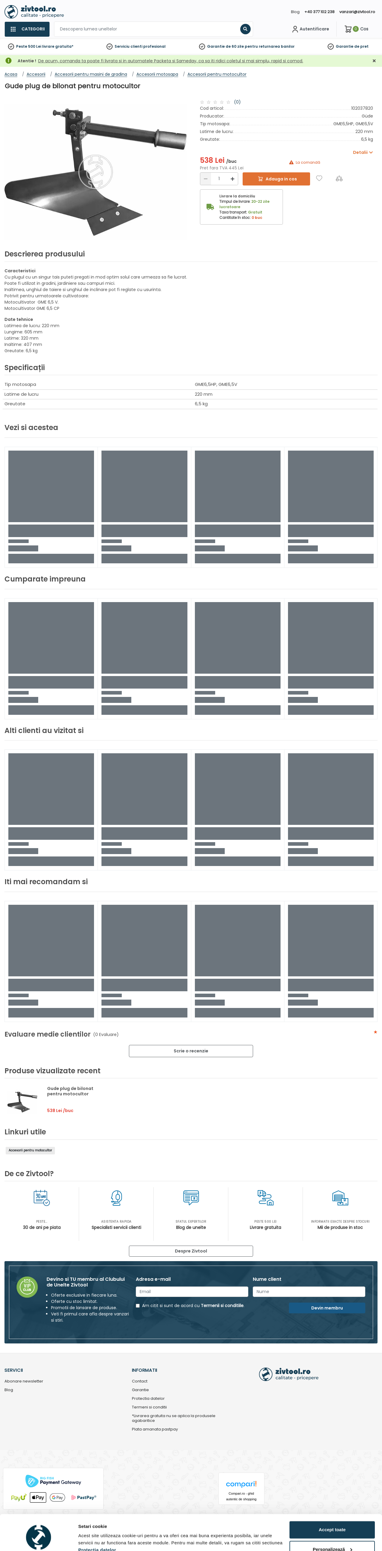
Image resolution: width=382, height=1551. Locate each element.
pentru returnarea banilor (270, 46)
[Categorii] (27, 29)
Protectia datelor (148, 1398)
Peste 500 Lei (28, 46)
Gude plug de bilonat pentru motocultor (70, 1091)
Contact (139, 1381)
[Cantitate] (219, 179)
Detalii (85, 1539)
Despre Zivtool (191, 1251)
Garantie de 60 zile (225, 46)
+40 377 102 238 (319, 12)
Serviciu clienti (128, 46)
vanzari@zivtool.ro (357, 12)
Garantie (344, 46)
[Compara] (339, 178)
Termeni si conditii (149, 1407)
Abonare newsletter (23, 1381)
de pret (361, 46)
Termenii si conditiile (222, 1306)
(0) (237, 102)
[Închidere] (374, 61)
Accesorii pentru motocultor (30, 1150)
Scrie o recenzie (191, 1051)
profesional (154, 46)
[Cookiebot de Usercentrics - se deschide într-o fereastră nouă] (39, 1539)
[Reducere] (205, 179)
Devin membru (327, 1308)
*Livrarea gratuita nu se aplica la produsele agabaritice (173, 1419)
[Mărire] (232, 179)
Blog (295, 12)
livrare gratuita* (57, 46)
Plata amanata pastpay (155, 1429)
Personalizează (332, 1521)
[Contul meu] (310, 29)
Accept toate (332, 1502)
